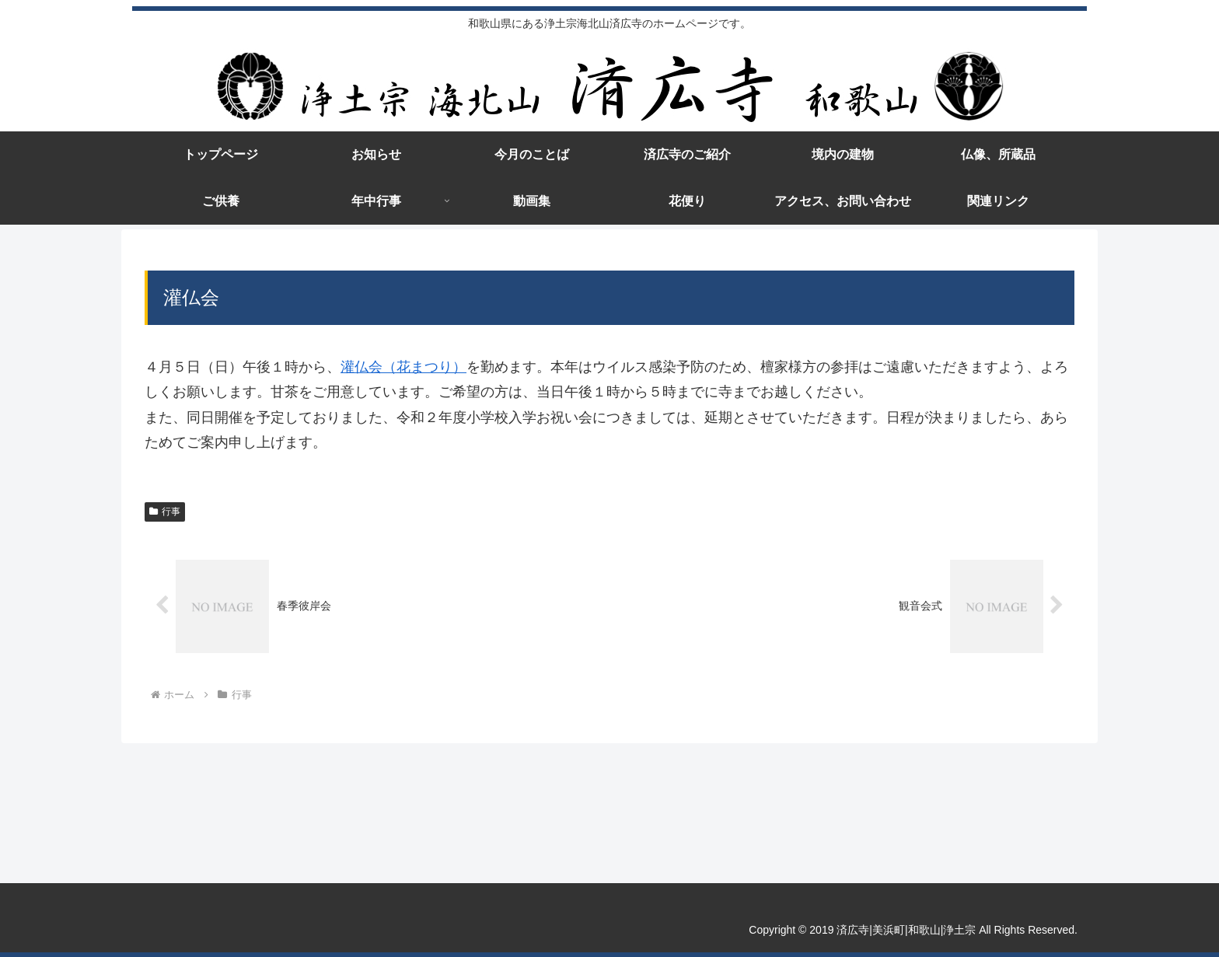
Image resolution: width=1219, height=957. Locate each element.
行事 (164, 511)
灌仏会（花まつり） (403, 367)
